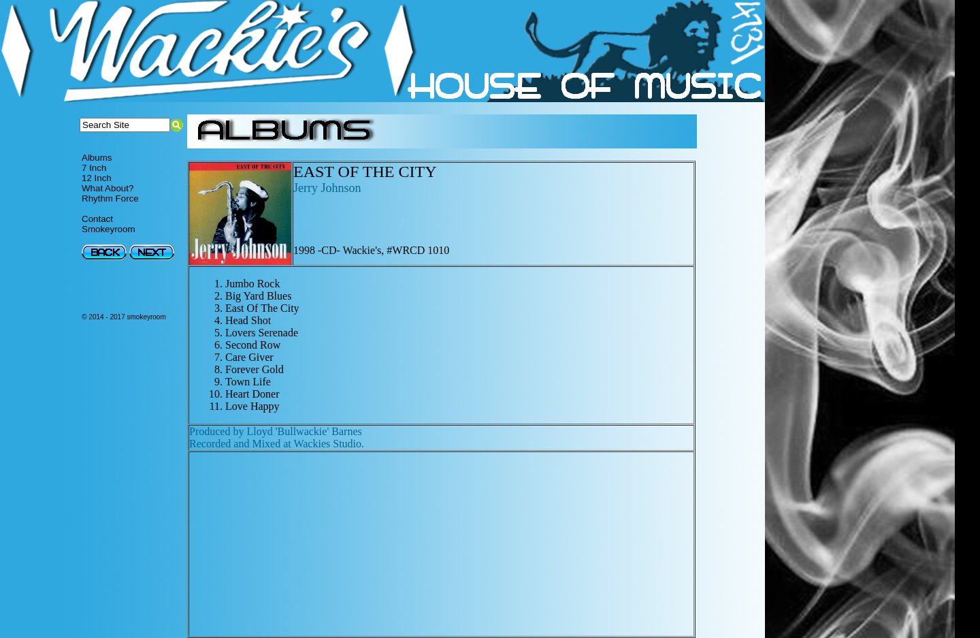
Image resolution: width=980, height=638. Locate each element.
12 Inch (97, 178)
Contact (97, 219)
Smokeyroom (108, 229)
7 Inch (94, 168)
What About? (107, 188)
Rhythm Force (110, 198)
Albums (97, 158)
